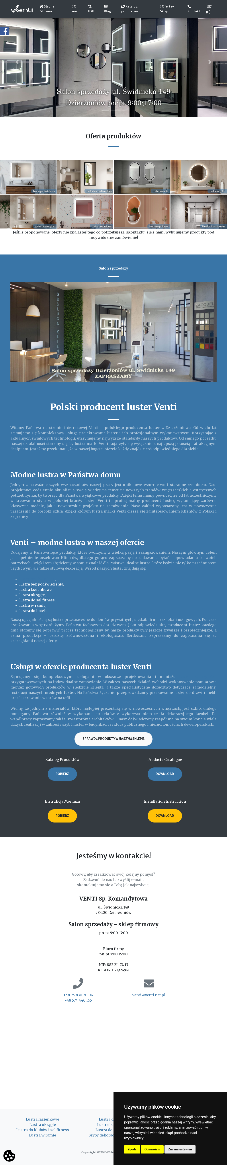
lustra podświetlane (37, 579)
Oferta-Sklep (167, 8)
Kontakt (194, 9)
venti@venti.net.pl (148, 995)
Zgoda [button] (132, 1149)
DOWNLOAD (165, 774)
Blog (107, 9)
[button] (17, 62)
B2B (91, 9)
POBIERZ (62, 774)
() (208, 9)
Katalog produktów (130, 8)
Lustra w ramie (42, 1135)
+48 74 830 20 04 (78, 995)
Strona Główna (47, 8)
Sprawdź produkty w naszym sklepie (113, 739)
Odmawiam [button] (152, 1149)
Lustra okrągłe (42, 1124)
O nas (74, 8)
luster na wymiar (197, 676)
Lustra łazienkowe (42, 1119)
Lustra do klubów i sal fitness (42, 1130)
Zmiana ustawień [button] (180, 1149)
